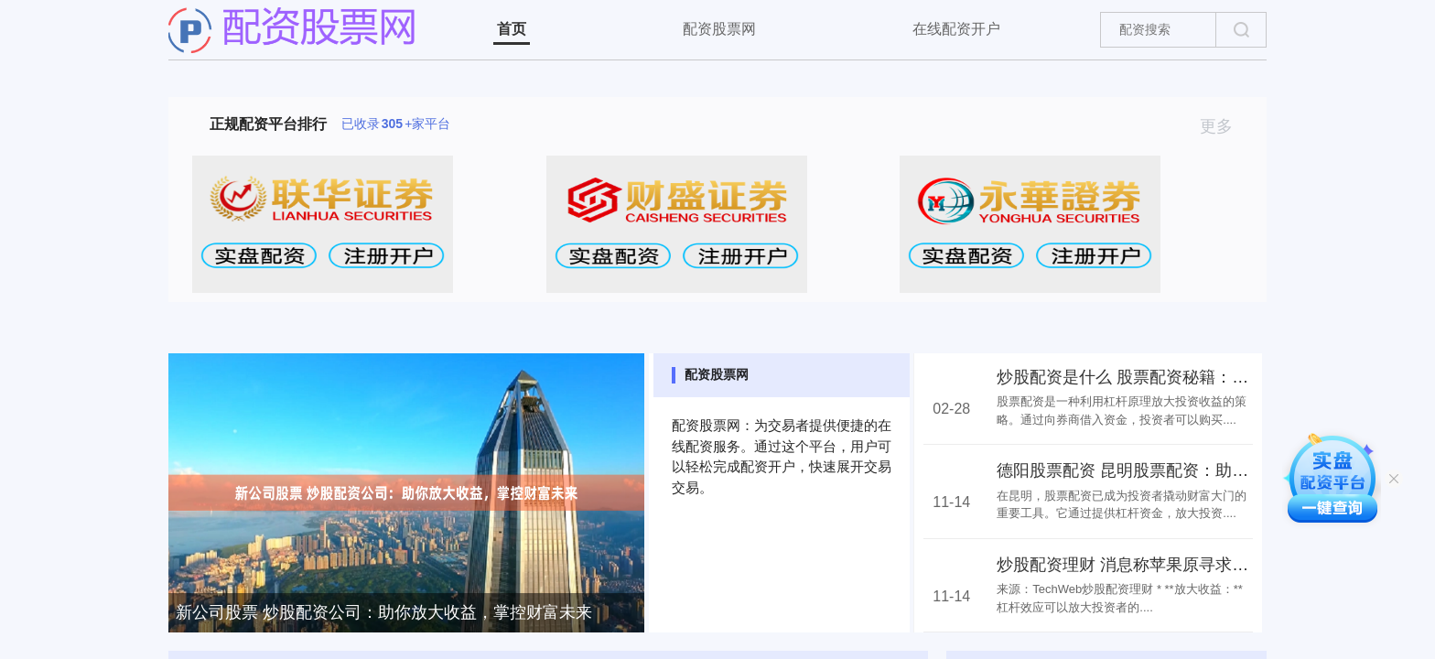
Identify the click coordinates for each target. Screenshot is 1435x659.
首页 (511, 29)
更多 (1224, 126)
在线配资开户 (956, 29)
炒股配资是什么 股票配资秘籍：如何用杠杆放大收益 (1188, 377)
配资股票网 (719, 29)
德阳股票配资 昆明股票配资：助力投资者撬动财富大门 (1197, 470)
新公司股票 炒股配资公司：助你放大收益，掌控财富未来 (384, 612)
